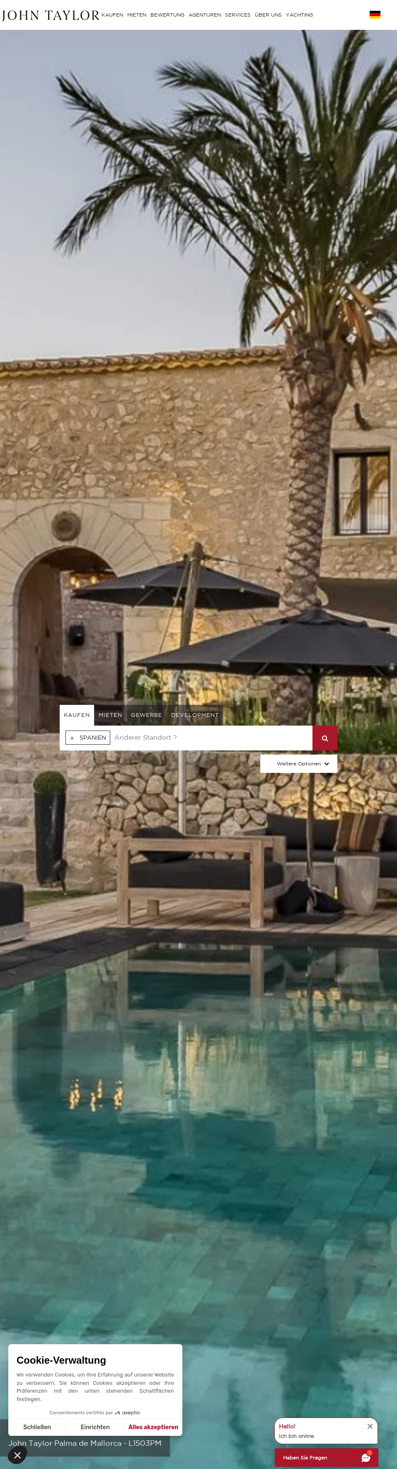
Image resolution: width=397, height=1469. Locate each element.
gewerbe (146, 715)
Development (195, 715)
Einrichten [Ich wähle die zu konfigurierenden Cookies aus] (95, 1427)
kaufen (77, 715)
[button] (17, 1455)
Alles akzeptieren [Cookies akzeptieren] (153, 1427)
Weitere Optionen (299, 763)
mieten (110, 715)
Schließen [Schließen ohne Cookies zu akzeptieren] (37, 1427)
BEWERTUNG (167, 14)
